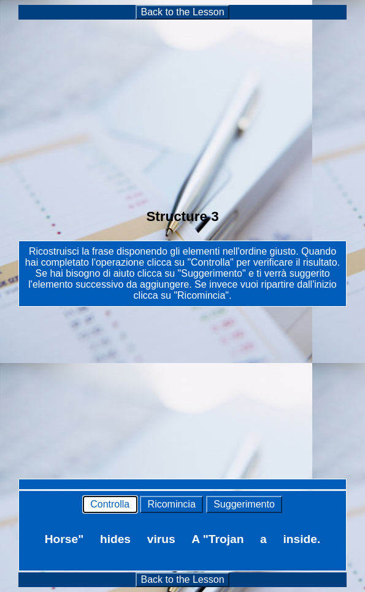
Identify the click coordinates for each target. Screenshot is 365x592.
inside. (301, 539)
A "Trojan (217, 539)
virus (161, 539)
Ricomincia (171, 504)
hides (115, 539)
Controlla (110, 504)
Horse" (64, 539)
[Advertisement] (182, 106)
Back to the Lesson (182, 12)
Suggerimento (244, 504)
